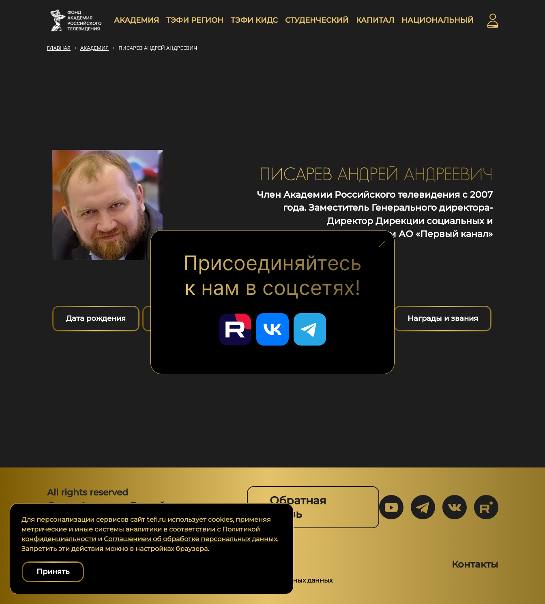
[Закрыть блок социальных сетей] (382, 241)
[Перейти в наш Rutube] (235, 329)
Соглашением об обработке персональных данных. (191, 539)
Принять (52, 571)
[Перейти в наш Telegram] (310, 329)
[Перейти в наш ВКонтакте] (272, 329)
